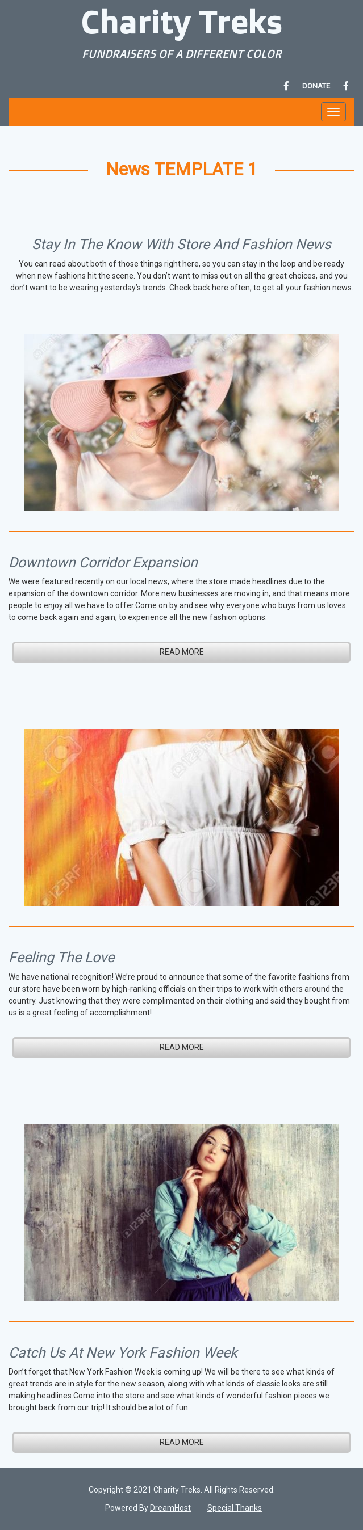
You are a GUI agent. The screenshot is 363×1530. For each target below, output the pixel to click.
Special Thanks (234, 1507)
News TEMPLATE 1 (181, 169)
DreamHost (170, 1507)
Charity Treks (181, 21)
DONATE (316, 86)
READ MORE (182, 651)
